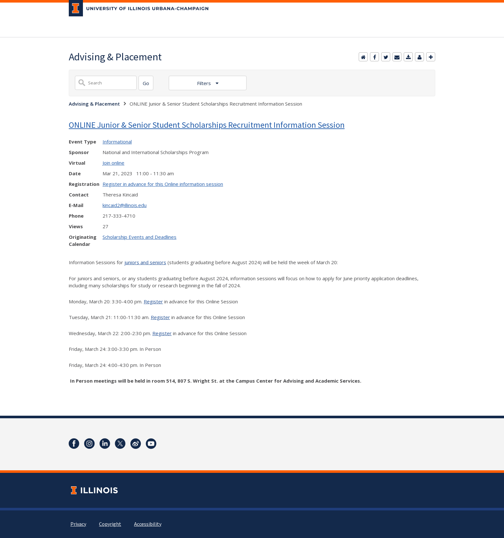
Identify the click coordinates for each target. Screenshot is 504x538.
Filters (204, 83)
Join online (113, 163)
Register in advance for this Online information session (163, 184)
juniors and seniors (145, 262)
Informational (117, 141)
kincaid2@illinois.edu (125, 205)
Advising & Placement (94, 103)
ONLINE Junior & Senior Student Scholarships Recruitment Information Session (207, 124)
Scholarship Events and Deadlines (139, 237)
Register (153, 301)
